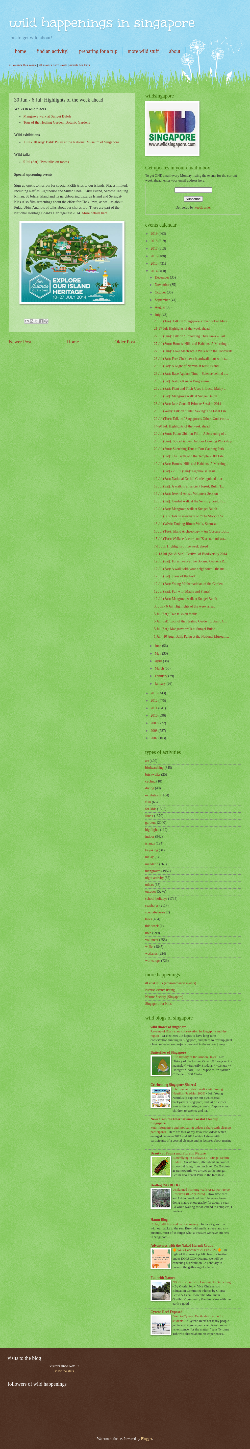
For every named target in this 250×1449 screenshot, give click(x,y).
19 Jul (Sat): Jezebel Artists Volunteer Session (186, 494)
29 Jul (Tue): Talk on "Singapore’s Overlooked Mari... (191, 321)
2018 (154, 241)
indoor (149, 836)
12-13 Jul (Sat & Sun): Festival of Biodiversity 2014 (190, 554)
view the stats (64, 1371)
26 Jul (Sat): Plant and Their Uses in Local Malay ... (190, 388)
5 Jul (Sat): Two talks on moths (46, 162)
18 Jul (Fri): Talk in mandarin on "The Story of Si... (190, 516)
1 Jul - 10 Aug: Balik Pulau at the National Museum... (191, 636)
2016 (154, 256)
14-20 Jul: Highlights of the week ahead (182, 426)
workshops (152, 961)
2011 (154, 708)
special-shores (155, 912)
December (162, 277)
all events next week (53, 65)
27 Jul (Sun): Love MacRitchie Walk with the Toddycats (193, 351)
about (174, 51)
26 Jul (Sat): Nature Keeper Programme (181, 381)
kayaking (151, 850)
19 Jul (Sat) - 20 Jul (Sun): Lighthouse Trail (184, 471)
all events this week (22, 65)
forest (149, 816)
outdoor (150, 891)
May (158, 653)
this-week (152, 926)
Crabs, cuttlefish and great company (175, 1224)
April (159, 661)
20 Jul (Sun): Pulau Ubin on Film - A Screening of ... (190, 434)
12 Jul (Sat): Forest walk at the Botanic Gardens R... (190, 561)
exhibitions (153, 795)
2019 (154, 234)
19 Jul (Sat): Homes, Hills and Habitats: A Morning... (191, 464)
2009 (154, 723)
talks (148, 919)
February (161, 676)
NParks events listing (160, 990)
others (149, 885)
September (162, 300)
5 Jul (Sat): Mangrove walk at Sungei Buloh (184, 629)
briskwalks (152, 774)
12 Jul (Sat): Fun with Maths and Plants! (182, 591)
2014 (154, 271)
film (148, 802)
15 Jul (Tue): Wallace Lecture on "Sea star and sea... (190, 539)
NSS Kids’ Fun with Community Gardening (201, 1282)
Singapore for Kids (158, 1004)
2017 (154, 248)
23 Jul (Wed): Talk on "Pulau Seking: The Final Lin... (191, 411)
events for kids (79, 65)
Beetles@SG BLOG (165, 1185)
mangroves (153, 871)
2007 (154, 738)
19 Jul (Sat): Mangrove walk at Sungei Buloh (185, 509)
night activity (154, 878)
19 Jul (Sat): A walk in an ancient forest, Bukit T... (189, 486)
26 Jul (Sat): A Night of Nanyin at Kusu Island (186, 366)
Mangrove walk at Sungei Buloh (47, 116)
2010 (154, 715)
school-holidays (156, 898)
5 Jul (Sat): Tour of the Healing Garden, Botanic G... (190, 621)
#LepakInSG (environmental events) (170, 983)
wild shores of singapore (168, 1027)
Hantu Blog (159, 1220)
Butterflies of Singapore (168, 1052)
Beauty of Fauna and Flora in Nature (178, 1153)
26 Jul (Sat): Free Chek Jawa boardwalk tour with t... (191, 359)
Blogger (146, 1439)
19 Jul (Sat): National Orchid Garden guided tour (188, 479)
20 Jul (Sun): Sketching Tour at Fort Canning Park (189, 449)
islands (150, 843)
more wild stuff (143, 51)
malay (149, 857)
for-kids (150, 809)
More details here (94, 213)
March (160, 668)
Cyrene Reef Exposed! (167, 1312)
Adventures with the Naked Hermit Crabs (182, 1245)
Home (73, 341)
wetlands (151, 953)
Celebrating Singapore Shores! (173, 1085)
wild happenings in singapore (102, 22)
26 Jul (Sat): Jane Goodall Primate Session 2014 (187, 404)
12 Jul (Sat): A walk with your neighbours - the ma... (190, 569)
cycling (150, 781)
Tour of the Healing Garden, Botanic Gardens (56, 122)
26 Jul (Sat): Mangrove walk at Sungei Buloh (185, 396)
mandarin (151, 864)
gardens (150, 823)
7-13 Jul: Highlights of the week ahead (181, 546)
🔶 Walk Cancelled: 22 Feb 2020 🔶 (197, 1250)
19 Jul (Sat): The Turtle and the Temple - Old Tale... (190, 456)
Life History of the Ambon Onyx (194, 1057)
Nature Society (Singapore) (164, 997)
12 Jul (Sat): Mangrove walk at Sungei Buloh (185, 599)
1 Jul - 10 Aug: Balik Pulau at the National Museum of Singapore (71, 142)
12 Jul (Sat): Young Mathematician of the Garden (188, 584)
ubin (148, 933)
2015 (154, 263)
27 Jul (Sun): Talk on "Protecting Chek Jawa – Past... (191, 336)
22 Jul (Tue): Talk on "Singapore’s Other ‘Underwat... (191, 419)
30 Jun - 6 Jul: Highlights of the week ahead (184, 606)
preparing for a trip (98, 51)
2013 (154, 693)
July (158, 315)
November (162, 285)
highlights (152, 830)
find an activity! (52, 51)
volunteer (151, 940)
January (160, 684)
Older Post (124, 341)
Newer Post (20, 341)
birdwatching (154, 768)
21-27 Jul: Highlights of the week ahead (182, 328)
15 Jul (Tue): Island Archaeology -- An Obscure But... (191, 531)
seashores (152, 905)
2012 (154, 700)
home (20, 51)
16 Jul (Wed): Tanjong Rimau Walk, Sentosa (185, 524)
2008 (154, 731)
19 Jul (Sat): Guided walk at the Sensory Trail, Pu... (190, 501)
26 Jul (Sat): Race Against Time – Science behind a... (191, 374)
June (158, 646)
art (147, 761)
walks (149, 947)
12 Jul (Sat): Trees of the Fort (174, 576)
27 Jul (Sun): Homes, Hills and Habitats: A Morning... (191, 344)
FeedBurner (202, 207)
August (160, 307)
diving (149, 788)
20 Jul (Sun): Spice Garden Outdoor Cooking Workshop (193, 441)
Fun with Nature (163, 1278)
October (161, 292)
